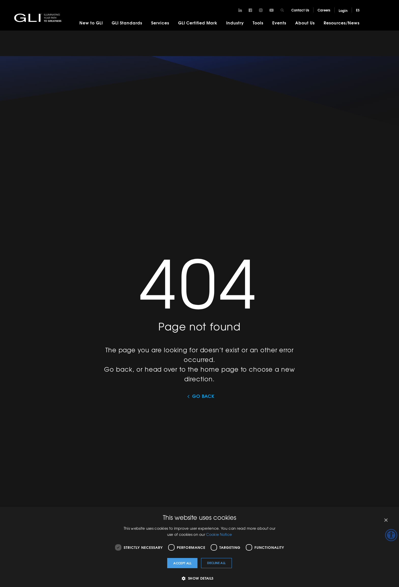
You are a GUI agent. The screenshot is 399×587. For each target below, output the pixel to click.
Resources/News (342, 22)
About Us (305, 22)
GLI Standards (127, 22)
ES (358, 9)
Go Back (203, 396)
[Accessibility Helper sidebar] (391, 535)
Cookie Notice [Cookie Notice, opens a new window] (219, 534)
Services (160, 22)
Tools (258, 22)
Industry (235, 22)
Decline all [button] (216, 562)
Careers (324, 9)
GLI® (38, 17)
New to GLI (91, 22)
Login (343, 10)
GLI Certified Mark (197, 22)
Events (279, 22)
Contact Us (300, 9)
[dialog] (199, 547)
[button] (199, 578)
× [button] (386, 520)
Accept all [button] (182, 563)
